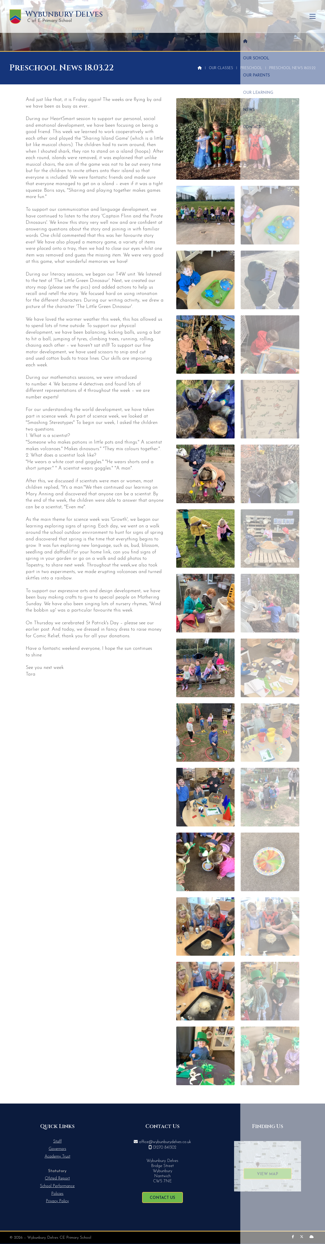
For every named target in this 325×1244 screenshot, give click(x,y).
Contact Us (162, 1198)
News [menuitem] (283, 16)
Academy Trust (57, 1157)
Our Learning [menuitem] (257, 16)
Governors (57, 1149)
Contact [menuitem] (304, 16)
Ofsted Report (57, 1178)
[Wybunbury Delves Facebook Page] (293, 1237)
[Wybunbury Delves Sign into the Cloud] (311, 1237)
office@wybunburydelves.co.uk (165, 1142)
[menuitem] (170, 16)
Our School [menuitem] (191, 16)
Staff (57, 1141)
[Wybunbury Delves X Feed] (301, 1237)
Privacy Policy (57, 1201)
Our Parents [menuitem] (223, 16)
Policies (57, 1194)
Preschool (251, 68)
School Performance (57, 1186)
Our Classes (221, 68)
